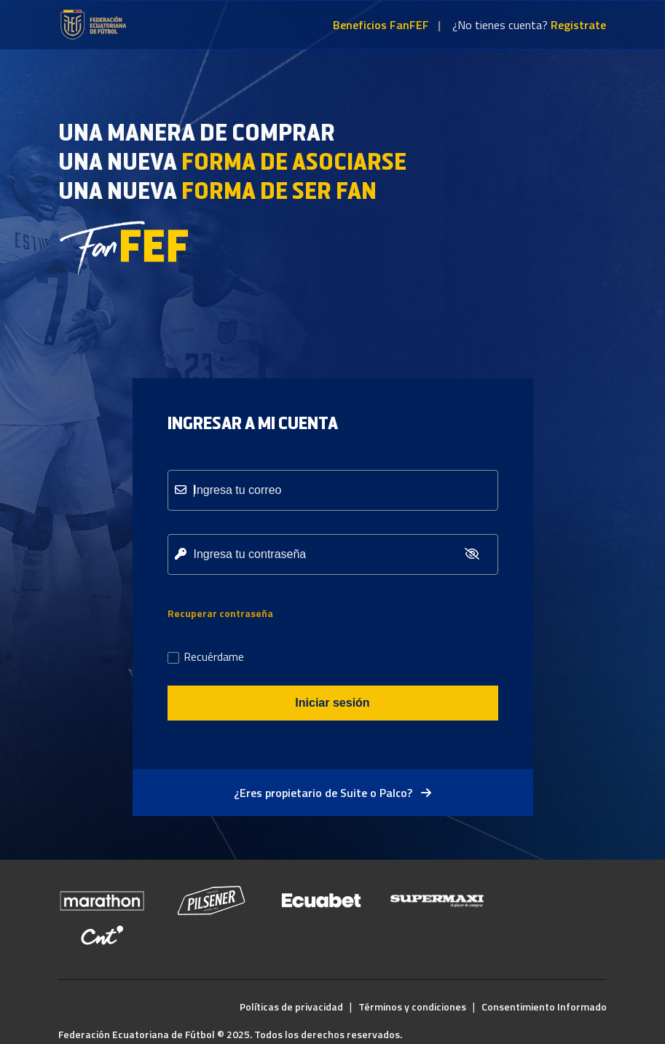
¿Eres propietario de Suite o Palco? (332, 792)
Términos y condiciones (412, 1006)
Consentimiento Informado (544, 1006)
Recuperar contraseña (220, 613)
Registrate (578, 25)
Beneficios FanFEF (381, 25)
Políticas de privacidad (291, 1006)
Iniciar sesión (332, 702)
